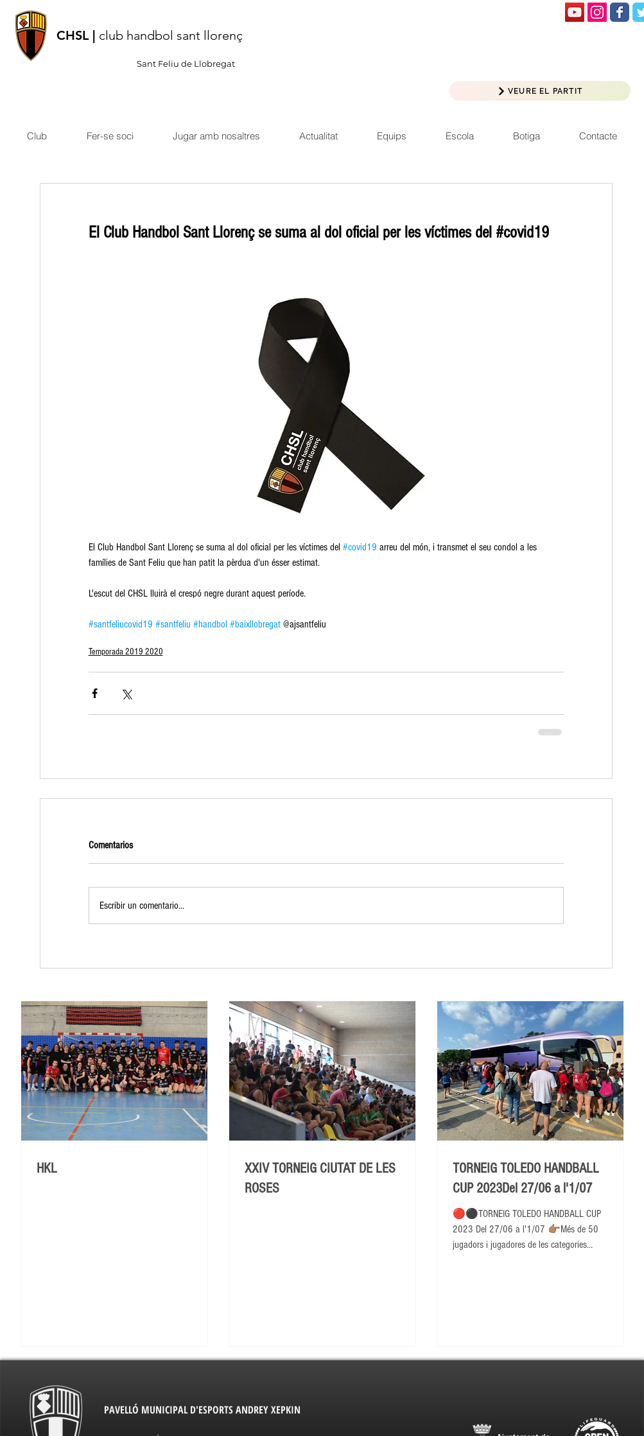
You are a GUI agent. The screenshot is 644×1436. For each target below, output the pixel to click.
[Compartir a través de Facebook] (95, 693)
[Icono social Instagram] (597, 12)
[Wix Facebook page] (619, 12)
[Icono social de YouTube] (574, 12)
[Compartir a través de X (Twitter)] (126, 693)
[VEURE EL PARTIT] (540, 91)
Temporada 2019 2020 (126, 652)
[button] (318, 136)
